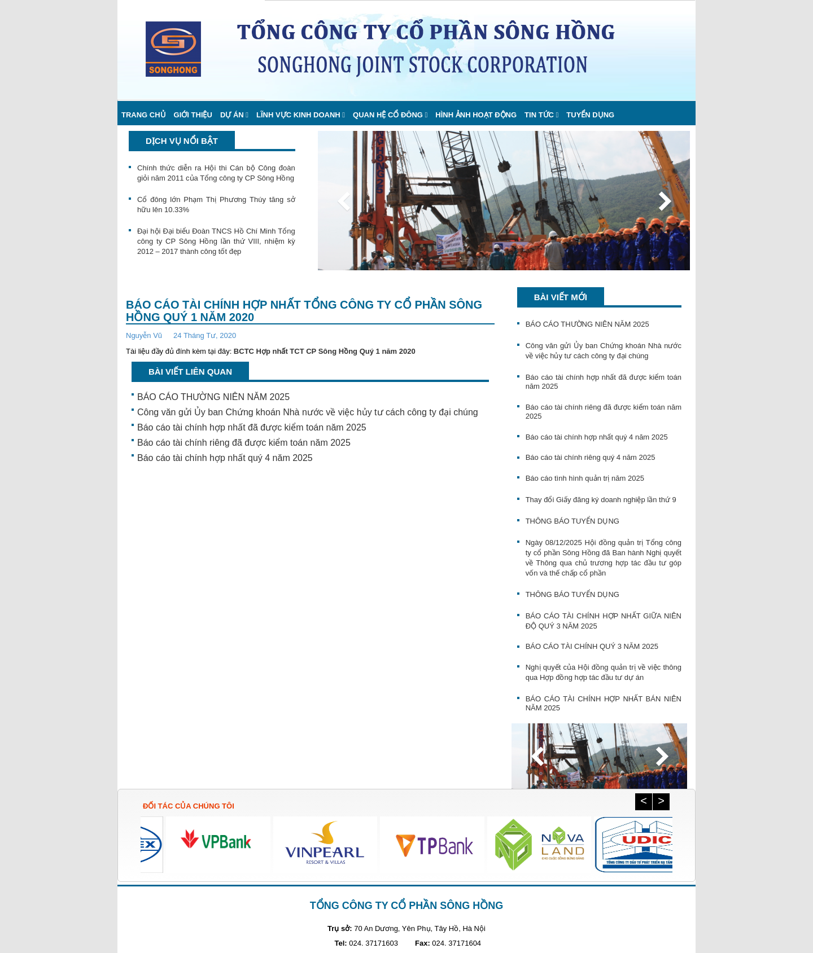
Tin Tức (539, 115)
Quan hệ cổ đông (388, 115)
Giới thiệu (193, 115)
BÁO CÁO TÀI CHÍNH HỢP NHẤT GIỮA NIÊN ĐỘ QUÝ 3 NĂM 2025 (603, 621)
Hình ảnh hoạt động (476, 115)
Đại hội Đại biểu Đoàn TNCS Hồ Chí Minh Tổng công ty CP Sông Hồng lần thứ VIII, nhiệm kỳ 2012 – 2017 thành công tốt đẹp (216, 241)
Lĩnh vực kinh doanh (298, 115)
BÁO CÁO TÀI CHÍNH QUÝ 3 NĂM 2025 (592, 646)
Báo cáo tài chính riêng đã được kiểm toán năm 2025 (244, 442)
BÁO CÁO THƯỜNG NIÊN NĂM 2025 (213, 397)
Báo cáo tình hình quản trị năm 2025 (585, 478)
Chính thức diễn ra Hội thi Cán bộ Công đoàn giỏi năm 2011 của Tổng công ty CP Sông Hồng (216, 173)
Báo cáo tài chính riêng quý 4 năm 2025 (590, 457)
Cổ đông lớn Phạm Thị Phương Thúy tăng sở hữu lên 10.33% (216, 204)
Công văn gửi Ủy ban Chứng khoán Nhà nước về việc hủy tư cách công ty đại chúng (307, 412)
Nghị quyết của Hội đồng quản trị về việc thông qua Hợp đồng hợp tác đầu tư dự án (603, 672)
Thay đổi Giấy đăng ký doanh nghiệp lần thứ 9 (601, 499)
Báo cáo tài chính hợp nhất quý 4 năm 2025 (225, 458)
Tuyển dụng (590, 115)
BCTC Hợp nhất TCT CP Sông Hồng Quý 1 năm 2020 (325, 351)
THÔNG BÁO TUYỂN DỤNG (572, 521)
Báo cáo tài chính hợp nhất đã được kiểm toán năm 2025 (251, 427)
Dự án (232, 115)
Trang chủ (143, 115)
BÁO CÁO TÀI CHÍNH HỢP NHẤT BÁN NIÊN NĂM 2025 (603, 703)
